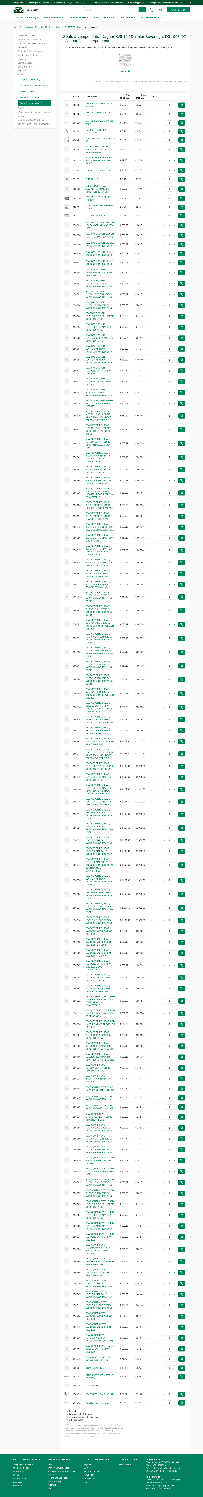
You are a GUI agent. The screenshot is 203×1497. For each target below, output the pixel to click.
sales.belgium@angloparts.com (166, 1468)
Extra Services (19, 1478)
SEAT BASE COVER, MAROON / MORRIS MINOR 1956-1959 (99, 371)
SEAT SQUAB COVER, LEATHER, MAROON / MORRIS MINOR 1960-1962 (99, 1294)
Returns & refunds (92, 1471)
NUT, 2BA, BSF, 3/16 (95, 215)
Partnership (18, 1471)
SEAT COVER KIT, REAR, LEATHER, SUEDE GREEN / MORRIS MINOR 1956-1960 (99, 920)
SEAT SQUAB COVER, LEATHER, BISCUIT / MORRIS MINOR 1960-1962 (100, 1262)
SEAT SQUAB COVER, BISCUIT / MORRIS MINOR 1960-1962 (98, 1079)
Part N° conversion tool (59, 1468)
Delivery (87, 1468)
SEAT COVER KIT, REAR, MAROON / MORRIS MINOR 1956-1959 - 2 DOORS (99, 942)
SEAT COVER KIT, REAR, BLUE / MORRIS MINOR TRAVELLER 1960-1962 (98, 573)
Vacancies (17, 1482)
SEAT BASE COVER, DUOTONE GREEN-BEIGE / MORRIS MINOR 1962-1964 (99, 294)
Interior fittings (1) (28, 91)
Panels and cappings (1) (31, 97)
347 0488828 (165, 1488)
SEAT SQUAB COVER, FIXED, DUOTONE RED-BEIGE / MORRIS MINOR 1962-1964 (100, 1193)
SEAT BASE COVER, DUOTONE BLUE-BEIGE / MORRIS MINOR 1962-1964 (99, 283)
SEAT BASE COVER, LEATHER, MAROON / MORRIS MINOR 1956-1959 (99, 349)
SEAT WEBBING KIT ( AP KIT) (100, 1394)
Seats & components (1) (31, 103)
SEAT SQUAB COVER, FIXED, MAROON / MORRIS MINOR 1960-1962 (100, 1237)
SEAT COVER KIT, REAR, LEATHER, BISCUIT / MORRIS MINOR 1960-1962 (100, 741)
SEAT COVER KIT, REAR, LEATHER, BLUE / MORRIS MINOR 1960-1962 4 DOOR (99, 802)
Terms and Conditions (58, 1478)
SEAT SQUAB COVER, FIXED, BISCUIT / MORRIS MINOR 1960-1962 (100, 1161)
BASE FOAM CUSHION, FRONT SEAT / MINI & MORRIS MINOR (97, 150)
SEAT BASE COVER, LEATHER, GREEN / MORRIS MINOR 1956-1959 (100, 338)
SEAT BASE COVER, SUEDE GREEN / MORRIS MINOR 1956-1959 (99, 403)
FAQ (50, 1488)
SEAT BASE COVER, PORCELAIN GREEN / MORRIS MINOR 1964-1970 (99, 393)
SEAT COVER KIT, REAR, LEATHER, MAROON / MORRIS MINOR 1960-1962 (99, 851)
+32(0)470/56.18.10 (168, 1471)
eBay (86, 1482)
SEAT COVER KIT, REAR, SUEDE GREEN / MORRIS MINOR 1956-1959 (98, 1035)
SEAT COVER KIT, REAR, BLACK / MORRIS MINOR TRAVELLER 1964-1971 (98, 516)
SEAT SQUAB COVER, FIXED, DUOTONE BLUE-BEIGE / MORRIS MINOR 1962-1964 (100, 1182)
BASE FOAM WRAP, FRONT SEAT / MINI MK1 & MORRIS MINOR (99, 160)
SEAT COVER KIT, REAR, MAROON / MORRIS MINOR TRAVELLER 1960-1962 (99, 989)
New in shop (125, 1464)
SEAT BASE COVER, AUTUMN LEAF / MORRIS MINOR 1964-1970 (100, 225)
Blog (50, 1464)
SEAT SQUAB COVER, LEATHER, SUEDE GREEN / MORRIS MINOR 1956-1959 (99, 1305)
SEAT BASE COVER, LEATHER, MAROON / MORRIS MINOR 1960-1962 (99, 360)
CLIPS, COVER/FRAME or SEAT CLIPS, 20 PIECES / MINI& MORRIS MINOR (98, 189)
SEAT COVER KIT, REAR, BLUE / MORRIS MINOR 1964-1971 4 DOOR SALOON (100, 563)
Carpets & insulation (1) (30, 79)
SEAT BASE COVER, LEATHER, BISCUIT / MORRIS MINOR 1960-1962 (100, 316)
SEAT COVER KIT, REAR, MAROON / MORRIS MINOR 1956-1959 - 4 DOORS (99, 953)
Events (16, 1475)
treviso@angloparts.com (163, 1485)
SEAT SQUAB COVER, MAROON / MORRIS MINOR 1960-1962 (99, 1327)
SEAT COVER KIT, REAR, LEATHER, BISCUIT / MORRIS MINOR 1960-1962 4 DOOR (100, 766)
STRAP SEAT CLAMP (96, 1368)
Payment (88, 1464)
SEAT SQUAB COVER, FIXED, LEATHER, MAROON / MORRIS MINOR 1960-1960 (100, 1226)
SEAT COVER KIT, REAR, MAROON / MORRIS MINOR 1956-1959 (99, 931)
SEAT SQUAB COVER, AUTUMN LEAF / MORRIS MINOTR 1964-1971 (98, 1068)
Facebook (17, 1485)
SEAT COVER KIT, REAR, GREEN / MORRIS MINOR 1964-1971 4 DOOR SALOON (99, 720)
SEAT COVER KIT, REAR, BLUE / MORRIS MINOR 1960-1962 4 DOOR (100, 538)
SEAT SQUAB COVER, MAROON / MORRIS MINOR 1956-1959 (99, 1316)
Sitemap (52, 1485)
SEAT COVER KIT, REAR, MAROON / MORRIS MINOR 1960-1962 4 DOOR (99, 978)
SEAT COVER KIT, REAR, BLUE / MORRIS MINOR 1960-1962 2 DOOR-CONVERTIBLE (100, 527)
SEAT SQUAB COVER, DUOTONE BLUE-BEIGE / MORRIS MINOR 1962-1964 (99, 1128)
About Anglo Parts (21, 1468)
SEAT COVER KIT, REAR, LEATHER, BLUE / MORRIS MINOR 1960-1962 (99, 777)
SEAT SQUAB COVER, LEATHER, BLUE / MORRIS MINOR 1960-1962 (99, 1273)
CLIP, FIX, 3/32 (92, 179)
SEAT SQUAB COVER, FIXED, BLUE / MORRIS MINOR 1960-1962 (100, 1171)
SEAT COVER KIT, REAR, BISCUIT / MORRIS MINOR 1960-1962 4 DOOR (98, 470)
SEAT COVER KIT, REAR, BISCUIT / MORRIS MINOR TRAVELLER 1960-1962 (98, 480)
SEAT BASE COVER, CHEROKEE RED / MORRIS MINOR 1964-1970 (99, 273)
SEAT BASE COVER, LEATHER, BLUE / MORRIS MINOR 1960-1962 (99, 327)
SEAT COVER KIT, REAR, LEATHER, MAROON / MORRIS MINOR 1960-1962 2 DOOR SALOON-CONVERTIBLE (100, 865)
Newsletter (89, 1475)
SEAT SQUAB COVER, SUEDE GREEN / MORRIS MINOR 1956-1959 (100, 1349)
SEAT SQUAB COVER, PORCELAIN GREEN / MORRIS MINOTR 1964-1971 (99, 1338)
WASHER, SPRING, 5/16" (98, 1403)
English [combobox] (34, 10)
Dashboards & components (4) (34, 85)
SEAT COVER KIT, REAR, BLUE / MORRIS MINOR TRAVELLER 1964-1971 (98, 585)
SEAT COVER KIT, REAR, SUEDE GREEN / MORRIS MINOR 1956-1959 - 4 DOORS (100, 1057)
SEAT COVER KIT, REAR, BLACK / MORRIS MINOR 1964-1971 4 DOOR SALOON (99, 505)
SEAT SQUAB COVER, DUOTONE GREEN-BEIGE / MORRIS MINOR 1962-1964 (99, 1139)
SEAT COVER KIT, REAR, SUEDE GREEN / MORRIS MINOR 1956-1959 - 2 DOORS (100, 1046)
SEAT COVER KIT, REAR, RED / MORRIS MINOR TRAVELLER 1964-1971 (100, 1024)
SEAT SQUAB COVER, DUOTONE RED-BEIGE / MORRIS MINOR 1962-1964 (99, 1150)
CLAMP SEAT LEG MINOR (98, 170)
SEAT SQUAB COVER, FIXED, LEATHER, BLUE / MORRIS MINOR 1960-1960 (100, 1215)
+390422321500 (160, 1483)
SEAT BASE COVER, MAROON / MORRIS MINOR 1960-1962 (99, 382)
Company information (23, 1464)
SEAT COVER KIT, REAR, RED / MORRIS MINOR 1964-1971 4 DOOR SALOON (100, 1013)
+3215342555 (159, 1465)
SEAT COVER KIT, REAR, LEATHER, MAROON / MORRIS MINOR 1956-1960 (99, 840)
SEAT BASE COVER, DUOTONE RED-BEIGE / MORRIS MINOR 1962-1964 (99, 305)
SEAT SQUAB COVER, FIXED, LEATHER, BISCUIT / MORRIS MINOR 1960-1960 (100, 1204)
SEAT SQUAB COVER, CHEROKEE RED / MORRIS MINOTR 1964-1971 (99, 1117)
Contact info (89, 1478)
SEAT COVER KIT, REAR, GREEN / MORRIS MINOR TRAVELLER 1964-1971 (98, 731)
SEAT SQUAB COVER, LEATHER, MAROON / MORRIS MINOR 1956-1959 (99, 1283)
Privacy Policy (54, 1481)
